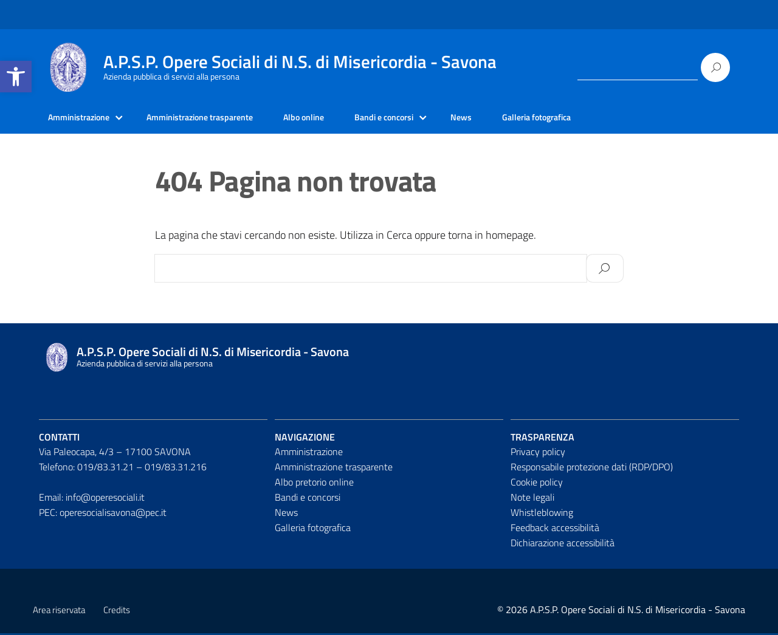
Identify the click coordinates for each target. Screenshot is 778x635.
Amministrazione (83, 118)
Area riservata (59, 612)
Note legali (532, 499)
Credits (116, 612)
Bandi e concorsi (421, 118)
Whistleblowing (542, 514)
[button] (16, 76)
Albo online (333, 118)
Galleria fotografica (587, 118)
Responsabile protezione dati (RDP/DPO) (592, 469)
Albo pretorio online (314, 483)
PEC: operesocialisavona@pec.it (103, 514)
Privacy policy (538, 454)
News (505, 118)
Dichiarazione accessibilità (562, 544)
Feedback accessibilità (555, 529)
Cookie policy (537, 483)
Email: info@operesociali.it (92, 499)
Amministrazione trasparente (218, 118)
